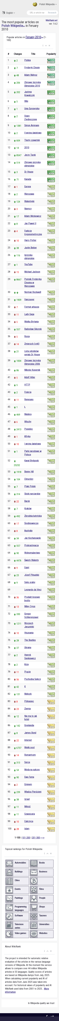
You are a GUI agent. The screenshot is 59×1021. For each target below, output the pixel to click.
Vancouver (29, 299)
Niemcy (28, 208)
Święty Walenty (31, 560)
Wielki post (29, 747)
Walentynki (29, 201)
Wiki (26, 101)
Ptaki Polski (30, 486)
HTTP (27, 384)
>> (43, 837)
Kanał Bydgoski (31, 460)
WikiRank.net (51, 20)
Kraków (27, 508)
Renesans (28, 399)
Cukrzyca (28, 821)
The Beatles (30, 640)
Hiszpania (28, 632)
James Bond (30, 732)
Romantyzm (30, 754)
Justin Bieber (30, 247)
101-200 (26, 837)
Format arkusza (31, 306)
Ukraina (27, 647)
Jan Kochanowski (32, 538)
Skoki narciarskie (32, 493)
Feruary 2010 (34, 37)
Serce (27, 762)
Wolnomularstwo (32, 552)
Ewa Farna (29, 777)
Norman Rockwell (32, 292)
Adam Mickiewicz (32, 216)
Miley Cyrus (29, 606)
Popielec (28, 429)
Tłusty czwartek (32, 140)
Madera (27, 414)
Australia (28, 530)
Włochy (27, 421)
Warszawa (29, 193)
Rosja (27, 336)
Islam (26, 828)
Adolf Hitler (29, 377)
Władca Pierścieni (32, 791)
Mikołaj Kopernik (32, 369)
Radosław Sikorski (33, 329)
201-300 (36, 837)
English (8, 12)
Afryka (27, 436)
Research (52, 12)
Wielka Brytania (31, 321)
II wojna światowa (32, 132)
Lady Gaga (29, 314)
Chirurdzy (28, 479)
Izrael (27, 799)
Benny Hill (29, 471)
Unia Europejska (31, 108)
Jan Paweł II (30, 223)
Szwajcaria (29, 813)
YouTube (28, 264)
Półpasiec (29, 701)
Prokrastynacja (31, 545)
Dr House (28, 171)
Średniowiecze (31, 523)
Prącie (27, 671)
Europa (27, 186)
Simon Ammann (31, 125)
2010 (26, 147)
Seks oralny (29, 582)
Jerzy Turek (30, 154)
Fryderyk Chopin (32, 67)
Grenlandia (29, 725)
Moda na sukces (32, 769)
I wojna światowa (32, 443)
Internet (28, 740)
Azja (26, 664)
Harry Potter (30, 240)
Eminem (28, 784)
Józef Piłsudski (31, 574)
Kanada (27, 179)
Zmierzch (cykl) (31, 343)
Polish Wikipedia (45, 4)
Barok (27, 501)
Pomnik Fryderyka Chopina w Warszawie (33, 282)
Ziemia (27, 708)
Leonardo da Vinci (32, 589)
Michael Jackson (32, 271)
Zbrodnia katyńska (33, 515)
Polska (27, 60)
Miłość (27, 806)
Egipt (26, 567)
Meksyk (28, 693)
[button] (43, 45)
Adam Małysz (30, 74)
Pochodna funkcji (32, 679)
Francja (27, 392)
